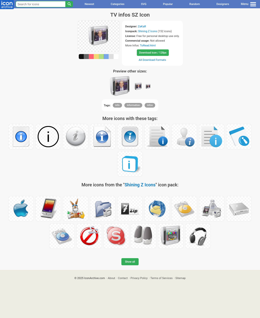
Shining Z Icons (147, 31)
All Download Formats (152, 60)
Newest (89, 4)
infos (150, 105)
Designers (222, 4)
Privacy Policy (139, 278)
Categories (118, 4)
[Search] (69, 4)
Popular (168, 4)
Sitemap (180, 278)
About (111, 278)
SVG (143, 4)
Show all (130, 261)
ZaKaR (142, 26)
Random (194, 4)
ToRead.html (148, 45)
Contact (123, 278)
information (133, 105)
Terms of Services (161, 278)
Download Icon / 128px (152, 52)
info (117, 105)
